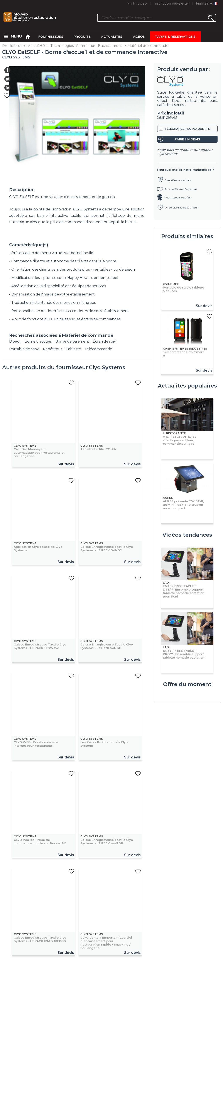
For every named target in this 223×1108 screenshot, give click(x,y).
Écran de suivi (105, 341)
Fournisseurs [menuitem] (50, 37)
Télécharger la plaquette (187, 128)
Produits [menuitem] (82, 37)
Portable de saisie (24, 349)
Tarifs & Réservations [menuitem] (175, 37)
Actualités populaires (187, 385)
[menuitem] (5, 36)
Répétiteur (52, 349)
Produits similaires (187, 236)
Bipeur (15, 341)
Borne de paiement (72, 341)
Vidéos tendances (187, 535)
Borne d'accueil (38, 341)
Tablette (73, 349)
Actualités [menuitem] (111, 37)
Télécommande (98, 349)
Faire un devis (187, 139)
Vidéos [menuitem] (139, 37)
